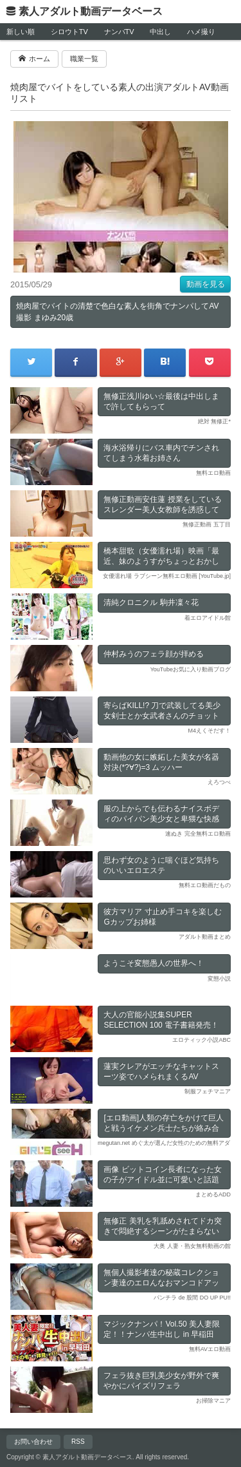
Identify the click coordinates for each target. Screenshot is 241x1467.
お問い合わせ (33, 1441)
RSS (78, 1441)
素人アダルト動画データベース (91, 11)
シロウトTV (69, 31)
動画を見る (205, 284)
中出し (160, 31)
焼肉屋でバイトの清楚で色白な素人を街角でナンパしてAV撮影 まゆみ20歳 (117, 312)
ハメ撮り (201, 31)
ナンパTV (119, 31)
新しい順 (20, 31)
